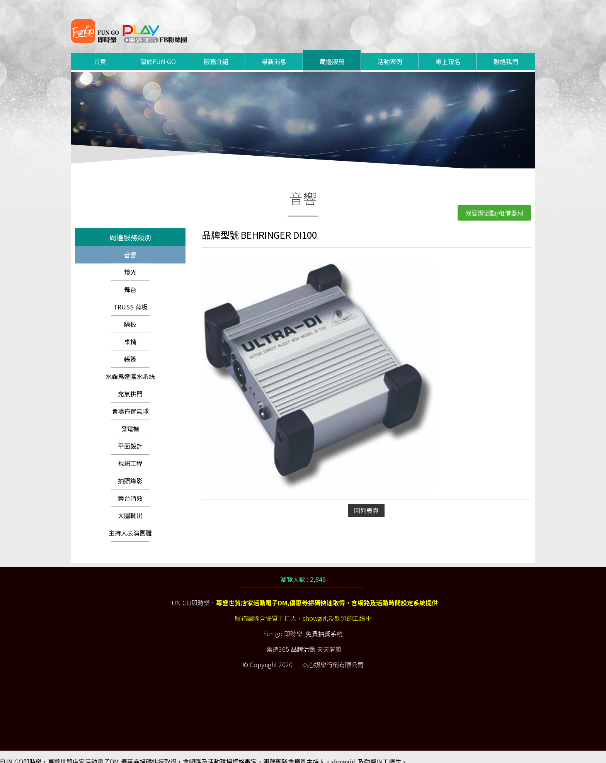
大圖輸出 (130, 506)
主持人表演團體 (130, 523)
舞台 (130, 280)
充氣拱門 (130, 384)
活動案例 (390, 52)
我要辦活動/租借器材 (494, 203)
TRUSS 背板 (130, 297)
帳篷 (130, 349)
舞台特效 (130, 488)
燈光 (130, 262)
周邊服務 (332, 52)
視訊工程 (130, 454)
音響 (130, 245)
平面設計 (130, 436)
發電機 (130, 419)
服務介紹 (216, 52)
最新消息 (274, 52)
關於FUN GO (158, 52)
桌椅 (130, 332)
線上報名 (448, 52)
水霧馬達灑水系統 (130, 367)
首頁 (100, 52)
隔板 (130, 314)
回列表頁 (366, 501)
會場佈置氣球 (130, 401)
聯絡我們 (506, 52)
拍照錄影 (130, 471)
